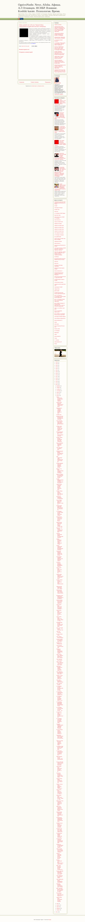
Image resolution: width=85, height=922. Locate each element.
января (58, 909)
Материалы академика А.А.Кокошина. (59, 497)
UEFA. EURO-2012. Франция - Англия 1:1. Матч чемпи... (59, 663)
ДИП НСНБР (56, 290)
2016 (57, 378)
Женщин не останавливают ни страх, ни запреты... (59, 846)
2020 (57, 371)
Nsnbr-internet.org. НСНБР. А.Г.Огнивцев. (59, 218)
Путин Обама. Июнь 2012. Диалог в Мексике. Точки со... (59, 502)
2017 (57, 376)
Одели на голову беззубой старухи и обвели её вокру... (59, 742)
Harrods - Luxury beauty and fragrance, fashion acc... (59, 677)
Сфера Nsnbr (57, 288)
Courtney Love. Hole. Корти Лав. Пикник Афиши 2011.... (59, 830)
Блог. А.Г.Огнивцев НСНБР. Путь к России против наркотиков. (59, 300)
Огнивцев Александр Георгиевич (58, 266)
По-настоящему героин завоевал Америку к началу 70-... (59, 731)
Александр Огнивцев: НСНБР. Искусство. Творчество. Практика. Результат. (60, 249)
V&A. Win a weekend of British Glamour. (59, 681)
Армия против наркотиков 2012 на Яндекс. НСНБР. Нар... (59, 524)
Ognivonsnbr (58, 82)
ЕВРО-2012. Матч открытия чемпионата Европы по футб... (59, 802)
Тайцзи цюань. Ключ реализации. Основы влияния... (59, 899)
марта (58, 906)
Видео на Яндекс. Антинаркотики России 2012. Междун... (59, 476)
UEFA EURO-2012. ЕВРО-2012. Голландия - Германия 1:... (59, 606)
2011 (57, 911)
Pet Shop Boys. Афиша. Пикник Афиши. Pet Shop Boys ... (59, 835)
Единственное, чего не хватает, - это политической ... (59, 758)
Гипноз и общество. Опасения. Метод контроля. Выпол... (58, 856)
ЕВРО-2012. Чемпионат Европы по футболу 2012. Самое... (59, 808)
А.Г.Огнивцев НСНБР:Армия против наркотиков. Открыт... (59, 513)
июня (58, 395)
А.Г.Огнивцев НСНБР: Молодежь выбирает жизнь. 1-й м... (59, 698)
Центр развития (57, 336)
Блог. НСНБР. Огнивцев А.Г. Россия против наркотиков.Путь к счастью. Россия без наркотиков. (59, 305)
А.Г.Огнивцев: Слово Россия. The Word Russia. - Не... (59, 709)
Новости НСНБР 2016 (58, 221)
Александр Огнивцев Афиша (60, 316)
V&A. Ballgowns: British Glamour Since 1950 (59, 672)
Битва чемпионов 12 (58, 270)
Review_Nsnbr (57, 328)
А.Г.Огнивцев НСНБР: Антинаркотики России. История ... (59, 688)
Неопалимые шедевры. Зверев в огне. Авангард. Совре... (59, 558)
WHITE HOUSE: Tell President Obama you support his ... (59, 602)
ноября (58, 387)
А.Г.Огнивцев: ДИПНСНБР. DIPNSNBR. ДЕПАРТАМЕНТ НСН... (59, 703)
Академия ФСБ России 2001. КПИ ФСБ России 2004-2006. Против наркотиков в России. (60, 70)
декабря (58, 385)
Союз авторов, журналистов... (60, 318)
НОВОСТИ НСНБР (58, 223)
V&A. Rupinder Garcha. (59, 684)
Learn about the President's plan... (59, 448)
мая (57, 903)
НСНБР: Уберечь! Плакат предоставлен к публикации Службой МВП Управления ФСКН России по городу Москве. (60, 187)
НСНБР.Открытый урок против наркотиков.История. (59, 293)
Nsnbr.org (56, 211)
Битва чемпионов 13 (58, 320)
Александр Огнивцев (58, 207)
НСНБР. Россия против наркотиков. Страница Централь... (59, 825)
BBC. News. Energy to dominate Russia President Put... (59, 867)
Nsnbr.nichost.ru (57, 243)
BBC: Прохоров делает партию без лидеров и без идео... (59, 890)
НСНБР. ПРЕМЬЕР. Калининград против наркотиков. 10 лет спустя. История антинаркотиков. (59, 53)
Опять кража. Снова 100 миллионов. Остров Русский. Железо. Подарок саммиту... (60, 143)
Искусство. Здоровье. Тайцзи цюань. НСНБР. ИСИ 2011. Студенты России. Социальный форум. (60, 253)
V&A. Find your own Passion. (59, 660)
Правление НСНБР (58, 241)
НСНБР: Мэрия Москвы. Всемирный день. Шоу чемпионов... (59, 439)
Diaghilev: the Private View (59, 643)
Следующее (21, 82)
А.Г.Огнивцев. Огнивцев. (59, 234)
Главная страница (34, 82)
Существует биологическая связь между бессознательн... (59, 737)
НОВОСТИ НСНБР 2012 (59, 231)
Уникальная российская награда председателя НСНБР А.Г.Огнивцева (59, 34)
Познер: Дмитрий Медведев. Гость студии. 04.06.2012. (59, 872)
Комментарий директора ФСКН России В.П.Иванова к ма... (59, 507)
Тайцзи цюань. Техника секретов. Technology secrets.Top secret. (58, 57)
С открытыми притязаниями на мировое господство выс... (59, 752)
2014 (57, 381)
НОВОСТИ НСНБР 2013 (59, 229)
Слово (55, 338)
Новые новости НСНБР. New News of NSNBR (59, 239)
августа (58, 392)
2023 (57, 366)
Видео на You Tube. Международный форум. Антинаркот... (59, 470)
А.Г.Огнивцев (56, 330)
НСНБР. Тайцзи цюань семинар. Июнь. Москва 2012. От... (59, 493)
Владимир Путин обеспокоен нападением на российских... (59, 597)
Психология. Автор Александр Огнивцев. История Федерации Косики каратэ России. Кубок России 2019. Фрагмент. (60, 156)
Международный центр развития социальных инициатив (58, 273)
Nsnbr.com (56, 263)
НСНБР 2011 (58, 414)
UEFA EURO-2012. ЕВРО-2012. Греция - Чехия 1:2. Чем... (59, 618)
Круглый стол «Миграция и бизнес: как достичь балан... (59, 518)
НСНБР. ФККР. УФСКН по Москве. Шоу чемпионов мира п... (59, 428)
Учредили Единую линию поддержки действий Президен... (59, 726)
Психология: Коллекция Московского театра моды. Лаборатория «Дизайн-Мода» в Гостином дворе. (59, 115)
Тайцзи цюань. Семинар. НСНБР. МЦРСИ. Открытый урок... (59, 487)
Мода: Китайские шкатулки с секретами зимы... (59, 444)
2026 (57, 362)
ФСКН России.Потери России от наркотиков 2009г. (60, 277)
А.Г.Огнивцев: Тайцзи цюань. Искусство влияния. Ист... (59, 693)
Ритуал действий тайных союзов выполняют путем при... (59, 763)
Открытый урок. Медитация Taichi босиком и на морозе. (59, 38)
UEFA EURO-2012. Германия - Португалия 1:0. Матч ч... (59, 791)
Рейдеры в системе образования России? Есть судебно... (59, 651)
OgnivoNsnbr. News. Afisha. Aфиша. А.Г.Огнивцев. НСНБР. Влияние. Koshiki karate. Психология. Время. (39, 8)
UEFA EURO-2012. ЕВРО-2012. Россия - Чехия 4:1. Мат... (59, 797)
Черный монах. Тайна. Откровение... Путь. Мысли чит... (59, 780)
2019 (57, 373)
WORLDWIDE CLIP (58, 341)
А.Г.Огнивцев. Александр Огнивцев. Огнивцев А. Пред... (59, 720)
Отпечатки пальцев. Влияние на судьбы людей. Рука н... (59, 775)
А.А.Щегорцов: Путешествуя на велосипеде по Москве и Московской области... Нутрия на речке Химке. (59, 129)
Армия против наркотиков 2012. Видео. (59, 587)
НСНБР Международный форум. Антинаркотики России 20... (59, 480)
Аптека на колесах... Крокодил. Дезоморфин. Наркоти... (59, 564)
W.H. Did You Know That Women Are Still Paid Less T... (59, 894)
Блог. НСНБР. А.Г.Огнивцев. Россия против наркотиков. (59, 314)
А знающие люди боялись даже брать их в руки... (59, 748)
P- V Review (56, 340)
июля (58, 393)
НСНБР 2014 (56, 209)
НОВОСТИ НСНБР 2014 (59, 227)
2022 (57, 368)
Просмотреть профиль (58, 94)
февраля (58, 908)
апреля (58, 905)
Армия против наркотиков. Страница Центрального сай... (59, 814)
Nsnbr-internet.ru (57, 219)
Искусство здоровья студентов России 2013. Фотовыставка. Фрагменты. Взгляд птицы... (59, 62)
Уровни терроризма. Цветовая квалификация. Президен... (59, 547)
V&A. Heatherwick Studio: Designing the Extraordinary (59, 881)
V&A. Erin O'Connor (58, 632)
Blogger (50, 919)
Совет (55, 334)
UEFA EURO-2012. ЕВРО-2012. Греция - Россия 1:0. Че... (59, 570)
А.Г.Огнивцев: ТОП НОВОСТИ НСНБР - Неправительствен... (59, 714)
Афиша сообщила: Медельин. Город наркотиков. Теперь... (59, 541)
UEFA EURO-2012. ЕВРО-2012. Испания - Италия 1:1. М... (59, 769)
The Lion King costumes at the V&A (59, 646)
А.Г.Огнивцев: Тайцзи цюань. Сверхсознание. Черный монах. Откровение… (60, 43)
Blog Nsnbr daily (57, 215)
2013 (57, 382)
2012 (57, 384)
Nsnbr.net (56, 261)
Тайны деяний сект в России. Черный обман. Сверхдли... (59, 850)
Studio (55, 322)
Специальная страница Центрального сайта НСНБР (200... (59, 840)
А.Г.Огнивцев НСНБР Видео (59, 213)
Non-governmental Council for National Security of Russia (59, 259)
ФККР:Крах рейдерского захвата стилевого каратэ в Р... (59, 668)
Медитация (56, 332)
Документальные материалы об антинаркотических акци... (59, 418)
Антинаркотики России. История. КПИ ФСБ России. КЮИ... (59, 624)
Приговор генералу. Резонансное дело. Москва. (59, 885)
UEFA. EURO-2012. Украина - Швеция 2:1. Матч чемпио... (59, 656)
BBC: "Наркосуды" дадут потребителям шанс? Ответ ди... (59, 459)
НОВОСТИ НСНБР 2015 (59, 225)
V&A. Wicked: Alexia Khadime (59, 637)
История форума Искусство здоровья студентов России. (59, 465)
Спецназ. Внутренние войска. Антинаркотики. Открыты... (59, 535)
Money (55, 343)
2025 (57, 363)
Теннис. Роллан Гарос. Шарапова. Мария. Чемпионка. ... (59, 786)
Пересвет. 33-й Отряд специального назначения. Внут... (59, 529)
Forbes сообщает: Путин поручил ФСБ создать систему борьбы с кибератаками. (60, 102)
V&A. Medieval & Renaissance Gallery (59, 876)
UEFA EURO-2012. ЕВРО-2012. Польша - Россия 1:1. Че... (59, 613)
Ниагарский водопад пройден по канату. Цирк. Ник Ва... (59, 553)
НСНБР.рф (56, 256)
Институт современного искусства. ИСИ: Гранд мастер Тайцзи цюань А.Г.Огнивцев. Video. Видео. (59, 48)
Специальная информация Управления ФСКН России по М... (59, 819)
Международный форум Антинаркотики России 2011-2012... (59, 453)
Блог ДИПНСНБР (57, 236)
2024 (57, 365)
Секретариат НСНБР (58, 287)
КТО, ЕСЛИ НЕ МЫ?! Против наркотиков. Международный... (59, 422)
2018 (57, 374)
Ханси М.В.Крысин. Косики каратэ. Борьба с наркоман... (59, 399)
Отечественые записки (58, 282)
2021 (57, 370)
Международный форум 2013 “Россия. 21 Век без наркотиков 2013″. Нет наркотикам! (60, 66)
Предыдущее (48, 82)
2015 (57, 379)
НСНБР (55, 205)
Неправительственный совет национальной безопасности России (59, 203)
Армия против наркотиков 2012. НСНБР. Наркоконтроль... (59, 592)
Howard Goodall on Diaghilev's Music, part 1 (59, 640)
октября (58, 389)
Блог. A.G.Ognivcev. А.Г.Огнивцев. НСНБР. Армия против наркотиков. (60, 296)
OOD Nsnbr (56, 324)
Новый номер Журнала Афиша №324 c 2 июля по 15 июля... (59, 404)
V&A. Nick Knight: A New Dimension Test (59, 628)
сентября (58, 390)
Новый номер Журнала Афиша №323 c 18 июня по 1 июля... (59, 576)
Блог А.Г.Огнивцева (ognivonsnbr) (58, 311)
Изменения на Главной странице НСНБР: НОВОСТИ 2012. (59, 411)
